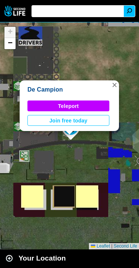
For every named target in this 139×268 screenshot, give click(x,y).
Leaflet (100, 246)
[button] (114, 84)
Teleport (68, 106)
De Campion (45, 89)
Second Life (16, 11)
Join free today (68, 121)
